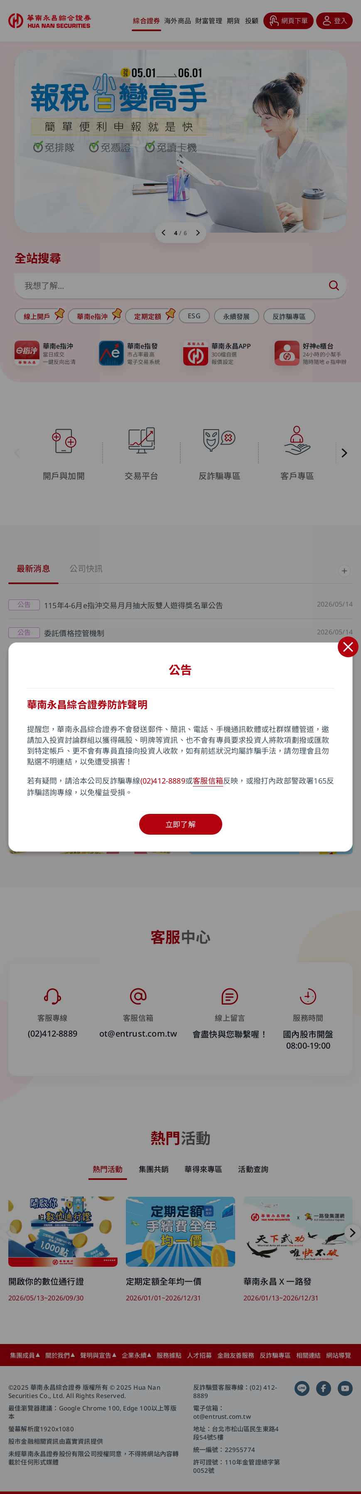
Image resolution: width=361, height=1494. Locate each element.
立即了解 (180, 824)
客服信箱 (208, 780)
